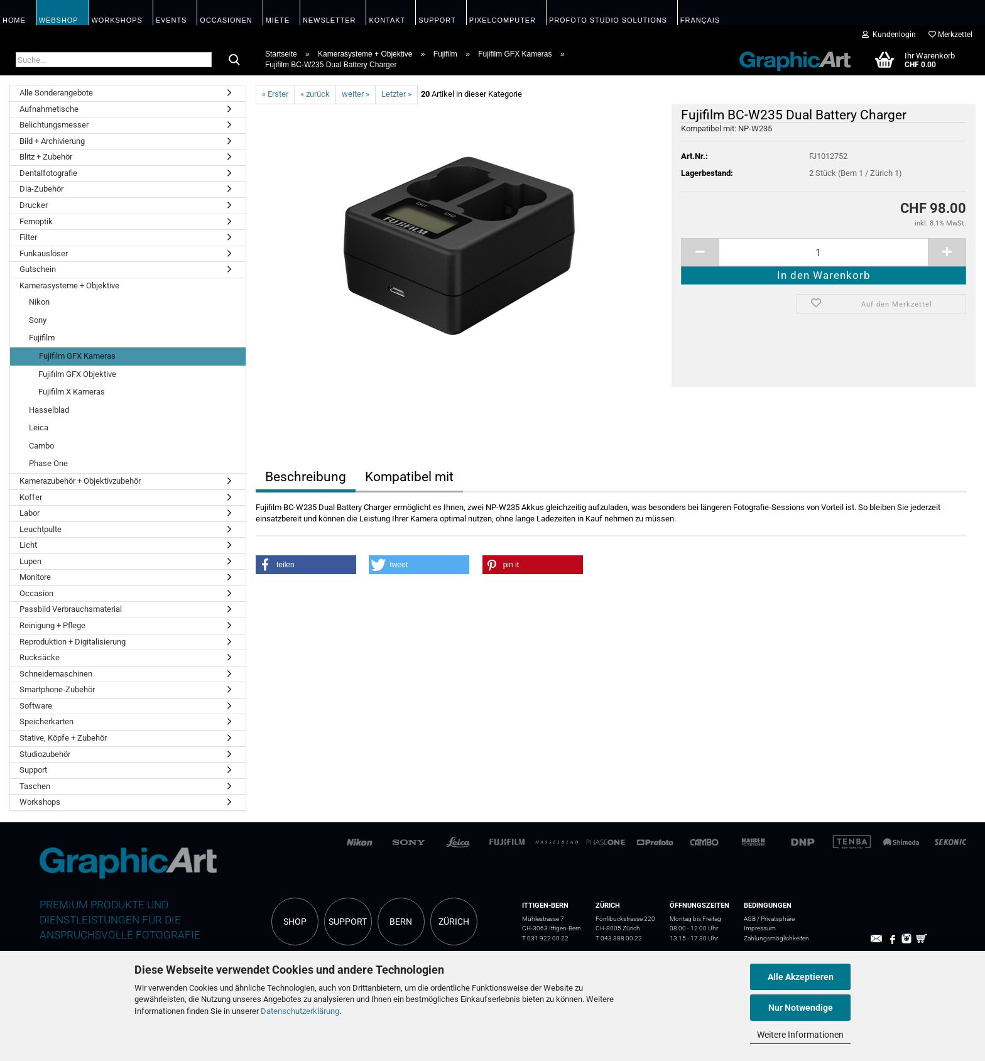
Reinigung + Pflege (52, 625)
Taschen (34, 786)
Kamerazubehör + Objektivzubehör (80, 481)
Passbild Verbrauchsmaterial (70, 609)
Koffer (30, 497)
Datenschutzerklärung (300, 1011)
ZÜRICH (453, 922)
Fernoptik (36, 221)
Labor (29, 513)
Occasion (36, 593)
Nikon (39, 302)
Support (33, 770)
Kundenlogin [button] (889, 34)
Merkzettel (950, 34)
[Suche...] (234, 60)
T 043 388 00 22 (619, 938)
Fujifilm (42, 337)
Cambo (41, 445)
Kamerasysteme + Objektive (69, 285)
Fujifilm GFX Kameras (77, 356)
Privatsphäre (778, 918)
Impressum (760, 928)
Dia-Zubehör (41, 188)
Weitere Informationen (800, 1035)
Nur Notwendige (800, 1008)
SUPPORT (348, 922)
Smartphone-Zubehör (57, 689)
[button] (306, 564)
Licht (28, 545)
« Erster (275, 94)
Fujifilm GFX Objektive (77, 374)
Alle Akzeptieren (801, 977)
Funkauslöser (43, 253)
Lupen (30, 561)
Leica (38, 427)
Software (35, 705)
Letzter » (396, 94)
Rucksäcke (39, 657)
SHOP (295, 922)
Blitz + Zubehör (45, 156)
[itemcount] (823, 252)
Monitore (35, 577)
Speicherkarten (46, 721)
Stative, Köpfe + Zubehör (63, 738)
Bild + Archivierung (52, 141)
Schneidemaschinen (55, 673)
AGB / (752, 918)
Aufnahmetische (49, 109)
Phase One (48, 463)
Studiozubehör (44, 754)
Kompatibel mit (409, 476)
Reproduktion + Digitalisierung (72, 641)
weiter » (355, 94)
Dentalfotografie (48, 173)
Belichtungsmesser (54, 124)
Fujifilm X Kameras (71, 391)
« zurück (315, 94)
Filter (28, 237)
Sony (37, 320)
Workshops (39, 802)
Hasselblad (49, 410)
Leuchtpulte (40, 529)
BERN (400, 922)
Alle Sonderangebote (56, 92)
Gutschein (37, 269)
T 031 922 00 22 (545, 938)
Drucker (33, 205)
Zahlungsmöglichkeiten (776, 938)
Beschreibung (305, 476)
